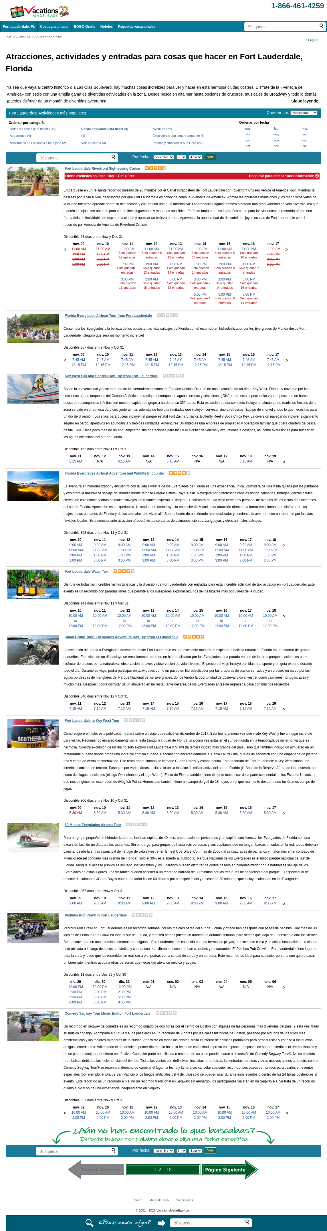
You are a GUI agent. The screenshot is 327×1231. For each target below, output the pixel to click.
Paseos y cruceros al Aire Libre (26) (178, 143)
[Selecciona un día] (181, 157)
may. (276, 134)
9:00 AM (75, 545)
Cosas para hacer (54, 27)
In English (311, 40)
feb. (276, 128)
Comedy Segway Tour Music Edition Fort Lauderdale (107, 1013)
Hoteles (106, 27)
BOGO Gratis (84, 27)
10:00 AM (79, 1113)
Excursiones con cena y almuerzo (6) (179, 135)
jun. (305, 134)
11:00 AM (79, 249)
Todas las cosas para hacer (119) (33, 129)
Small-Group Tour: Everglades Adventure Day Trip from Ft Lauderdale (121, 637)
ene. (248, 128)
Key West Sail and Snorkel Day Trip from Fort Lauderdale (111, 376)
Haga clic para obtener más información (284, 176)
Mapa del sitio (159, 1200)
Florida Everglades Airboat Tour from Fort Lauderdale (108, 316)
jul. (248, 140)
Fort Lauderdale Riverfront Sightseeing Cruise (102, 169)
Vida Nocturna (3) (93, 143)
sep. (305, 140)
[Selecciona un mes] (163, 157)
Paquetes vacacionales (136, 27)
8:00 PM (75, 1002)
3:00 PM (78, 259)
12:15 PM (78, 365)
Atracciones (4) (20, 135)
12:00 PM (75, 987)
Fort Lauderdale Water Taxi (86, 572)
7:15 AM (75, 709)
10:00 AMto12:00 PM (75, 621)
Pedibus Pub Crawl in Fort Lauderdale (96, 915)
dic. (305, 146)
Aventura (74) (162, 129)
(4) (83, 135)
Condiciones (184, 1200)
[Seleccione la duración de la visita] (195, 157)
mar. (305, 128)
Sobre (138, 1200)
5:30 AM (75, 813)
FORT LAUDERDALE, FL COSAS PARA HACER (34, 36)
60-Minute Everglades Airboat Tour (93, 825)
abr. (248, 134)
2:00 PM (78, 1118)
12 (169, 1169)
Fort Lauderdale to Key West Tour (92, 721)
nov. (277, 146)
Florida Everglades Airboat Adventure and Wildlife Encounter (114, 473)
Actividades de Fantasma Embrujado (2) (38, 143)
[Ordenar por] (304, 112)
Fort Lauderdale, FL (19, 27)
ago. (277, 140)
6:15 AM (75, 461)
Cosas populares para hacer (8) (104, 129)
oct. (248, 146)
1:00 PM (78, 254)
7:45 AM (78, 360)
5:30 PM (75, 997)
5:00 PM (78, 264)
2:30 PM (75, 992)
